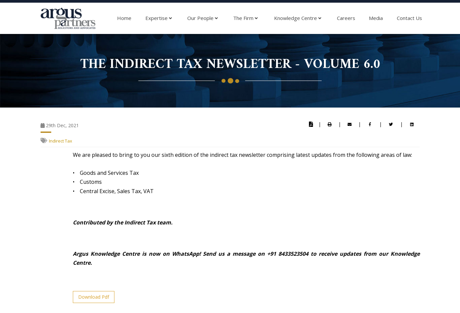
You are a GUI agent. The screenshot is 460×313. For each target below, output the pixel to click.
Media (376, 18)
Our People (202, 18)
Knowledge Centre (297, 18)
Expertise (158, 18)
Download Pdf (93, 297)
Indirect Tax (60, 141)
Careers (346, 18)
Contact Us (409, 18)
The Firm (245, 18)
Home (124, 18)
